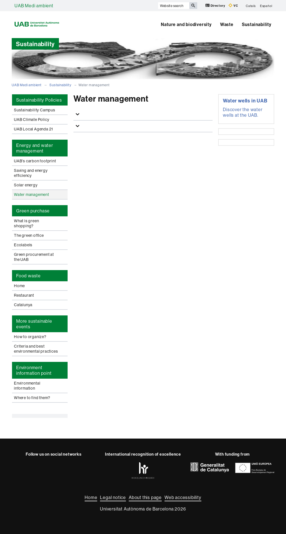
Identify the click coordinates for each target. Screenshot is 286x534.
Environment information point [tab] (34, 370)
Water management (31, 194)
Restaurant (24, 295)
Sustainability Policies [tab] (39, 100)
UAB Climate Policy (31, 119)
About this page (145, 497)
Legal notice (113, 497)
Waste (226, 24)
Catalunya (23, 304)
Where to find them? (32, 397)
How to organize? (30, 336)
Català (251, 6)
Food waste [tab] (28, 275)
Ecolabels (23, 244)
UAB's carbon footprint (35, 160)
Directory (216, 5)
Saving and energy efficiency (31, 173)
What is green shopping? (26, 223)
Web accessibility (183, 497)
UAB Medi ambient (34, 5)
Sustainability (256, 24)
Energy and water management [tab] (34, 148)
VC (233, 5)
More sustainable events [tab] (34, 323)
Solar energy (26, 185)
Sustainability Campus (34, 110)
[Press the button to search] (193, 5)
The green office (29, 235)
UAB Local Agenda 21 (33, 129)
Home (19, 285)
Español (266, 6)
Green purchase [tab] (33, 211)
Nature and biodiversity (186, 24)
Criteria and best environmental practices (36, 349)
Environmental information (27, 386)
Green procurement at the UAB (34, 257)
